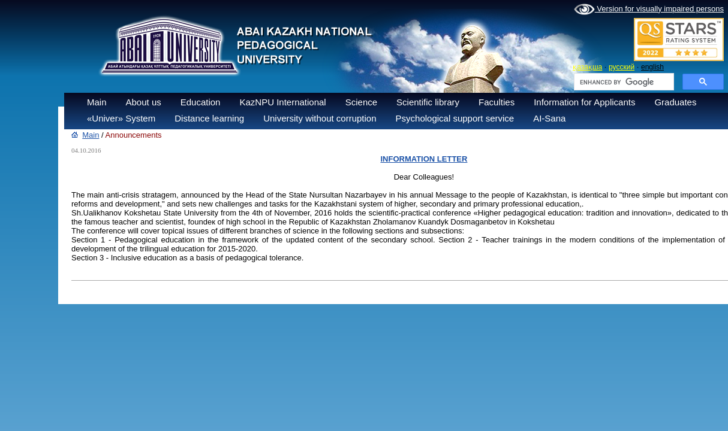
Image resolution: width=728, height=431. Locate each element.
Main (97, 102)
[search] (623, 82)
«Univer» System (121, 118)
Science (361, 102)
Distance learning (209, 118)
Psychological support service (455, 118)
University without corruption (319, 118)
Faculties (497, 102)
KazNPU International (282, 102)
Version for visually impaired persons (649, 10)
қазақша (587, 67)
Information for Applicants (584, 102)
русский (621, 67)
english (652, 67)
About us (143, 102)
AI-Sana (549, 118)
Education (201, 102)
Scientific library (427, 102)
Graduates (675, 102)
